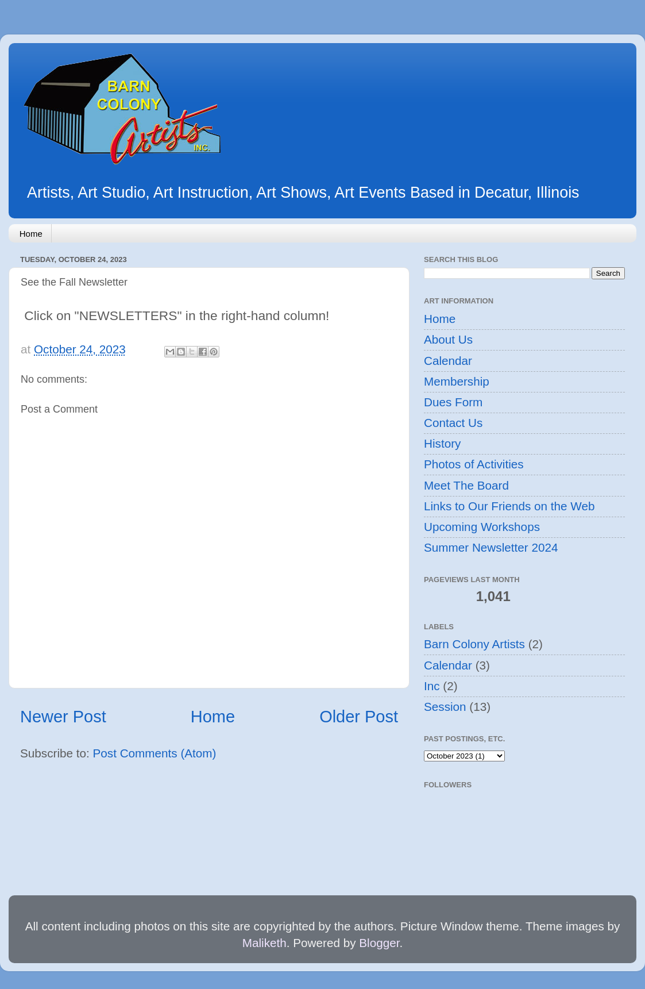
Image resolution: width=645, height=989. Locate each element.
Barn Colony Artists (474, 644)
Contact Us (453, 422)
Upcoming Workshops (482, 526)
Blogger (379, 942)
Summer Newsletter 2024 (491, 547)
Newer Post (63, 716)
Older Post (358, 716)
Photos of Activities (474, 464)
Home (31, 233)
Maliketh (264, 942)
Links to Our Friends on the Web (509, 506)
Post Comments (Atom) (155, 753)
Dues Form (453, 402)
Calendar (448, 360)
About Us (448, 339)
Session (445, 706)
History (442, 443)
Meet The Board (466, 485)
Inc (432, 685)
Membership (456, 381)
